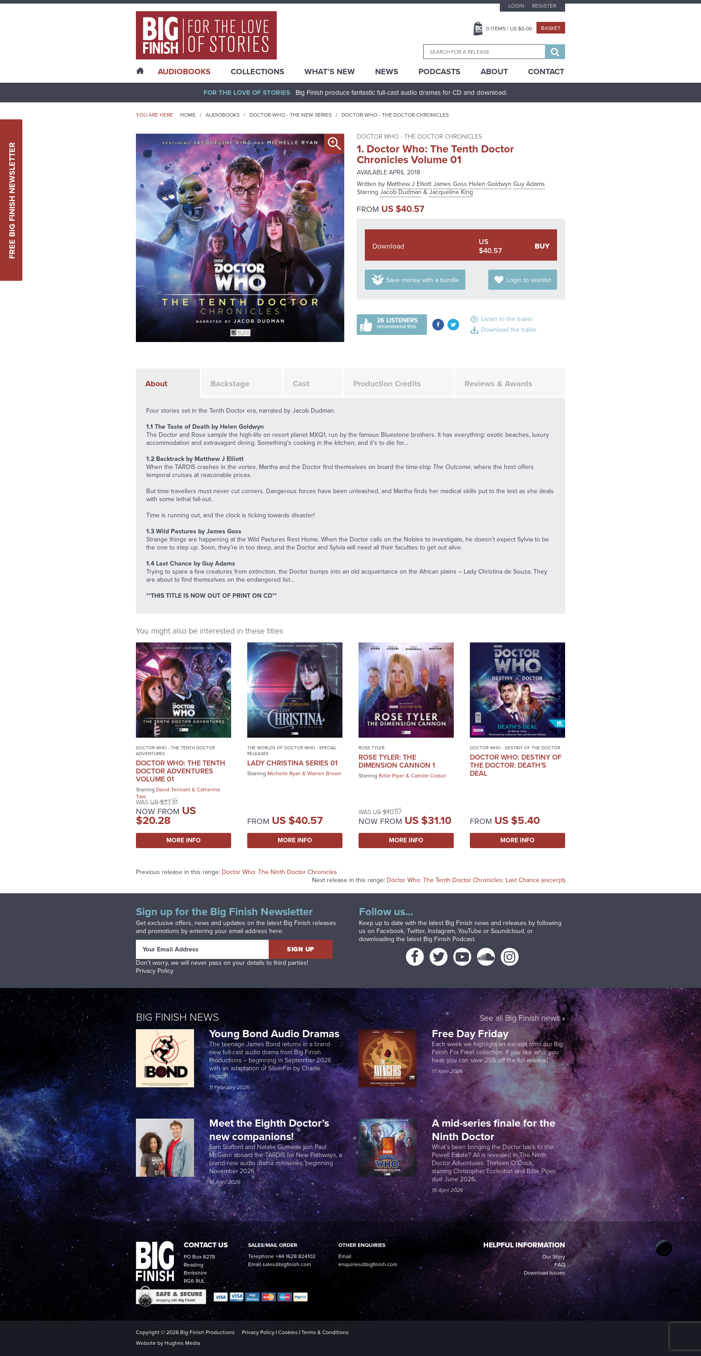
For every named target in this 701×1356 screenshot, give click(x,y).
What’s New (329, 72)
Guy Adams (529, 184)
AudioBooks (184, 72)
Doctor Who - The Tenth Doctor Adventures (175, 750)
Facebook (390, 931)
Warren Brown (324, 773)
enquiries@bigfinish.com (367, 1264)
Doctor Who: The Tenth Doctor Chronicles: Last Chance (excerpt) (476, 880)
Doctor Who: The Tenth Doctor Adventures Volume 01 (180, 771)
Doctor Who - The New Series (290, 115)
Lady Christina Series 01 (292, 763)
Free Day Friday (470, 1034)
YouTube (469, 931)
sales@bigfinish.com (286, 1264)
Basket (551, 28)
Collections (257, 72)
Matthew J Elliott (409, 184)
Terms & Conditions (325, 1332)
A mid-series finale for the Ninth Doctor (493, 1130)
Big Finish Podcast (448, 939)
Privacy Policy (154, 971)
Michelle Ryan (284, 773)
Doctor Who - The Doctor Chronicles (395, 115)
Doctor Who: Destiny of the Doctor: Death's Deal (516, 765)
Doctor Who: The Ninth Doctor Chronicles (279, 872)
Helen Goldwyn (490, 184)
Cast (301, 383)
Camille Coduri (428, 776)
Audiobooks (223, 115)
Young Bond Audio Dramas (275, 1034)
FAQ (559, 1265)
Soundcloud (507, 931)
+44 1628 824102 (295, 1256)
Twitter (416, 931)
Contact (546, 72)
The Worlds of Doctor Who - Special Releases (292, 750)
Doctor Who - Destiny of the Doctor (515, 747)
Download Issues (544, 1273)
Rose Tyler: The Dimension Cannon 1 (397, 761)
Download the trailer (509, 329)
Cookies (288, 1332)
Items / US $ (509, 29)
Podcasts (439, 72)
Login (516, 5)
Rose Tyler (371, 747)
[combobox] (484, 51)
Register (544, 5)
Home (188, 115)
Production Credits (387, 383)
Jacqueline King (451, 192)
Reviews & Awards (498, 383)
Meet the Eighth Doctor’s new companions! (269, 1130)
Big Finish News (177, 1017)
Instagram (441, 931)
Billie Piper (392, 776)
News (386, 72)
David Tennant (173, 790)
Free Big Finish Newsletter (12, 200)
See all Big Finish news (520, 1019)
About (494, 72)
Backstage (230, 383)
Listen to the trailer (507, 319)
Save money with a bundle (422, 280)
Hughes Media (182, 1343)
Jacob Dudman (401, 192)
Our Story (553, 1257)
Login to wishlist (529, 280)
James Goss (450, 184)
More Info (183, 840)
